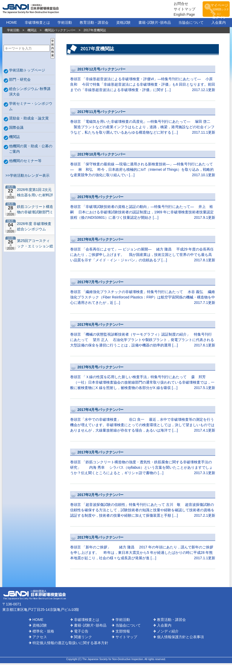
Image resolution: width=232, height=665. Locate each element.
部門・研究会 (20, 81)
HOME (11, 24)
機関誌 (32, 32)
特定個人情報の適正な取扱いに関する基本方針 (70, 645)
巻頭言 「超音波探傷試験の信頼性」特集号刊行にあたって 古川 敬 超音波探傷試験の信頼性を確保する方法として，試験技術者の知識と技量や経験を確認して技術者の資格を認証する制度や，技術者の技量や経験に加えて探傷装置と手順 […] (142, 506)
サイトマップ (175, 10)
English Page (175, 15)
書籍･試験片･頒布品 (154, 24)
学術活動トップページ (27, 72)
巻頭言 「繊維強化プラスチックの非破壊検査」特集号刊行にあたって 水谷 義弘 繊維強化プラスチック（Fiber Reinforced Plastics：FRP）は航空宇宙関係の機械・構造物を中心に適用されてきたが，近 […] (142, 293)
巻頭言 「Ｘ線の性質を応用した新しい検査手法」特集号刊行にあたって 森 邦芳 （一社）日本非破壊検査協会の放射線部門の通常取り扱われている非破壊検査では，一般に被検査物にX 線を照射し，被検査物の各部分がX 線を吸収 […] (142, 378)
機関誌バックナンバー (60, 32)
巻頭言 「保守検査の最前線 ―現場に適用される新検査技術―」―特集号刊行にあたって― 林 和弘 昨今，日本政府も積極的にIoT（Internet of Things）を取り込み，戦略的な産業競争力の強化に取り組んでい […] (142, 166)
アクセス (39, 639)
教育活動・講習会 (94, 24)
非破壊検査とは (37, 24)
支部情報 (122, 633)
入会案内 (218, 24)
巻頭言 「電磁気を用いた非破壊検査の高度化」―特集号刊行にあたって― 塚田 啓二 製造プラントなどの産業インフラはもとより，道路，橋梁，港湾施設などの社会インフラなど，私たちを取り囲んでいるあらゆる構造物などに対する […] (142, 123)
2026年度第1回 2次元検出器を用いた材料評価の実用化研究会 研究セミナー (35, 194)
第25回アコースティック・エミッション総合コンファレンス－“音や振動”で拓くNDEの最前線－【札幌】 (35, 245)
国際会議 (16, 129)
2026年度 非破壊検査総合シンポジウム (34, 228)
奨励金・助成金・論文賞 (29, 120)
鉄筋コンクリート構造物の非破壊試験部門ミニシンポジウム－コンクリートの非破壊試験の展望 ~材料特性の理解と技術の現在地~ (35, 211)
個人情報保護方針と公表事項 (180, 639)
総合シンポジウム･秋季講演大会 (30, 93)
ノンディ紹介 (168, 633)
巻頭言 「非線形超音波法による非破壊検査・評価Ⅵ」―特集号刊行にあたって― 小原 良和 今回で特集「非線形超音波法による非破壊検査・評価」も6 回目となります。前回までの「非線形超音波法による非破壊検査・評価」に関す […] (142, 80)
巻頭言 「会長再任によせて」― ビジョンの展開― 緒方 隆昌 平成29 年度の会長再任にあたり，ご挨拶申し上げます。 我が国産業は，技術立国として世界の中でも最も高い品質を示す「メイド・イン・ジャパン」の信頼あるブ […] (142, 251)
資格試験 (123, 24)
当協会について (191, 24)
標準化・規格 (43, 633)
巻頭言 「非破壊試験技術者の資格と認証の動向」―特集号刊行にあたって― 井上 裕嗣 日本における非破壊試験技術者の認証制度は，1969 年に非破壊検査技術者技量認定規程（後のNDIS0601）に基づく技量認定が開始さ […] (142, 208)
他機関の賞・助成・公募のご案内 (30, 150)
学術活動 (64, 24)
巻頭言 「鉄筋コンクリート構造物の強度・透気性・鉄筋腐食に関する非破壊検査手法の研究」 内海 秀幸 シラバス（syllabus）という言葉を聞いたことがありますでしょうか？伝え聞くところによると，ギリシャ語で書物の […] (142, 463)
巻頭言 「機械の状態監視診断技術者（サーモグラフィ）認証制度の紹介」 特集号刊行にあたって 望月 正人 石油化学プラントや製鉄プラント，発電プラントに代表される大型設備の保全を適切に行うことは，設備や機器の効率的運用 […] (142, 336)
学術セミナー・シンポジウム (30, 108)
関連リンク (83, 639)
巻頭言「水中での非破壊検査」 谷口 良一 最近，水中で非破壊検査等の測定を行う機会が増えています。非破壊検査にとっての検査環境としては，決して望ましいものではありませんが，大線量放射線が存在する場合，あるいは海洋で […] (142, 421)
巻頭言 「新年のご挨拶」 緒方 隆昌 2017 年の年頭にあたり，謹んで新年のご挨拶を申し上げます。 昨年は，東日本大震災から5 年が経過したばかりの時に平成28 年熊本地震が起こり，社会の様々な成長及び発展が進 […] (142, 549)
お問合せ (172, 4)
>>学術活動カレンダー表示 (26, 177)
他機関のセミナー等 (25, 162)
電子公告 (81, 633)
